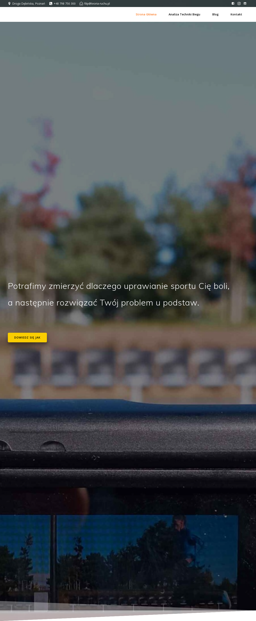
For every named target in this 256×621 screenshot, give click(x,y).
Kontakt (237, 14)
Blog (216, 14)
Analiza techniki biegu (185, 14)
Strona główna (146, 14)
